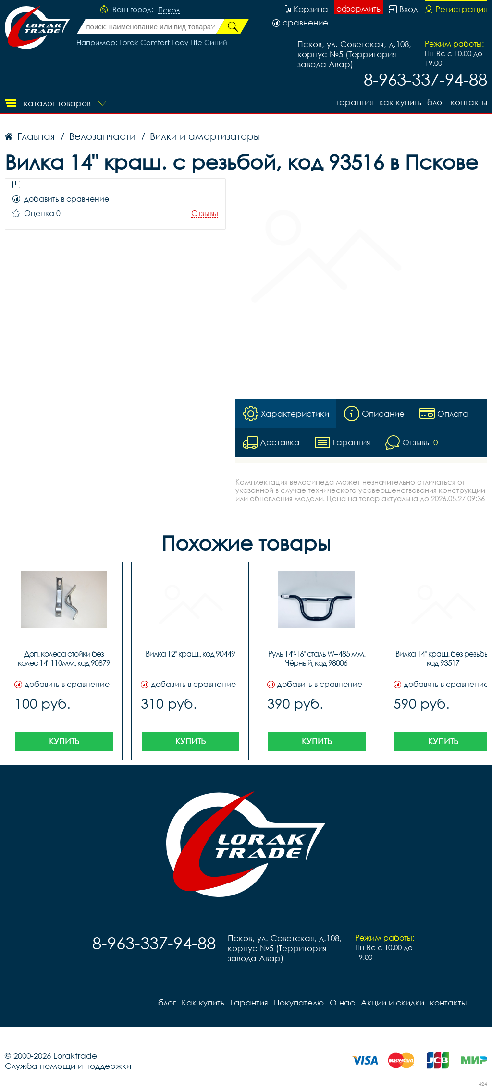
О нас (342, 1002)
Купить (64, 741)
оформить (358, 8)
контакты (469, 102)
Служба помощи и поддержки (68, 1066)
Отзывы (204, 213)
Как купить (400, 102)
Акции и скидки (392, 1002)
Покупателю (299, 1002)
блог (436, 102)
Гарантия (354, 102)
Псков (169, 10)
